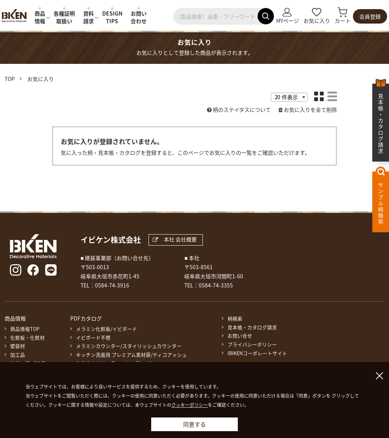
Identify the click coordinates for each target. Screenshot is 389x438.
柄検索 (235, 318)
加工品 (17, 354)
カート (343, 20)
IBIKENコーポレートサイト (257, 353)
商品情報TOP (25, 328)
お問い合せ (240, 335)
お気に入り (317, 20)
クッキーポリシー (189, 405)
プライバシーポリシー (252, 344)
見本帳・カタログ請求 (252, 327)
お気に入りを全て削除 (310, 109)
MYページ (287, 20)
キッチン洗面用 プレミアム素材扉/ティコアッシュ (131, 354)
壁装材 (17, 346)
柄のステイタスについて (242, 109)
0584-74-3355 (216, 285)
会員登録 (370, 16)
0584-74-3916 (112, 285)
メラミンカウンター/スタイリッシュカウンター (129, 346)
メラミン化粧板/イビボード (106, 328)
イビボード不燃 (93, 337)
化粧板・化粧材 (27, 337)
